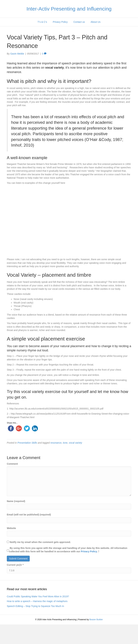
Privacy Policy (60, 22)
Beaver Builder (96, 619)
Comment (12, 463)
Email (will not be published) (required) (29, 514)
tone (65, 442)
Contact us (79, 22)
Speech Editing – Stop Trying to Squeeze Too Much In (35, 606)
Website (11, 528)
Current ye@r (15, 565)
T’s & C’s (42, 22)
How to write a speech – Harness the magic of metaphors (37, 601)
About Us (95, 22)
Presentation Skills (27, 442)
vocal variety (75, 442)
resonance (55, 442)
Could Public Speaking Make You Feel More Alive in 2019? (38, 596)
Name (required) (16, 501)
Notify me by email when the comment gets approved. (39, 542)
